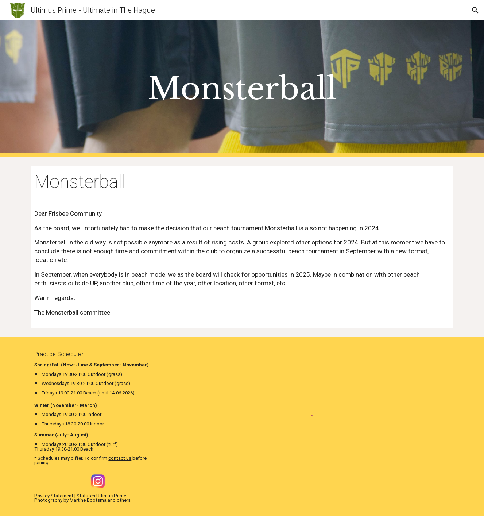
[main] (242, 89)
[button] (475, 10)
